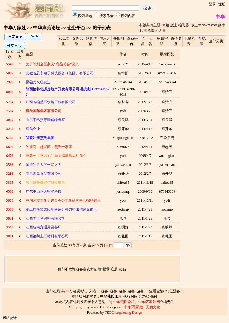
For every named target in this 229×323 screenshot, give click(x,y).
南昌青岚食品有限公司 (43, 173)
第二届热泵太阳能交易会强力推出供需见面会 (61, 209)
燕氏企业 (33, 129)
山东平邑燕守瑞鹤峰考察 (45, 120)
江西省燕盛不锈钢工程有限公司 (51, 102)
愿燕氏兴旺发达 (38, 82)
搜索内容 (128, 16)
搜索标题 (85, 16)
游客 (104, 291)
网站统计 (9, 318)
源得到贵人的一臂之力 (43, 165)
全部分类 (216, 41)
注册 (221, 4)
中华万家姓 (15, 27)
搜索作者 (106, 16)
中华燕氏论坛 (46, 27)
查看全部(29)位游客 (166, 291)
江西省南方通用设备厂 (43, 227)
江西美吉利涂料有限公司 (45, 218)
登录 (212, 4)
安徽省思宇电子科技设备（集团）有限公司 (60, 73)
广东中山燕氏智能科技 (43, 191)
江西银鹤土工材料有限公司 (47, 236)
